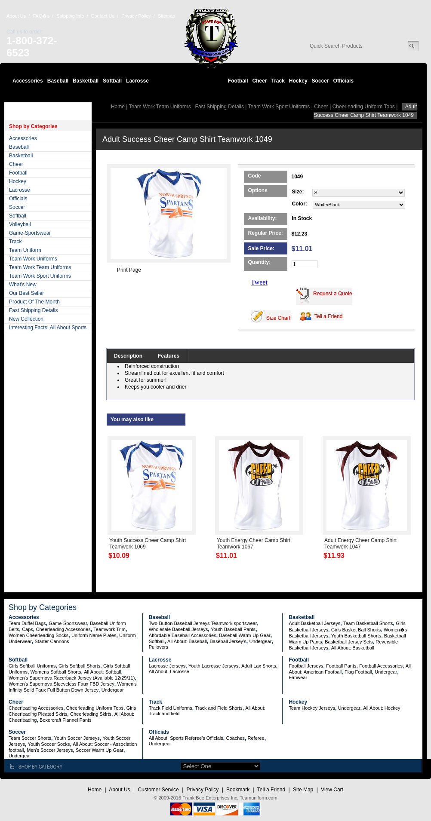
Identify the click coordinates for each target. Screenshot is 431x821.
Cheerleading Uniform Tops (363, 107)
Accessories (27, 81)
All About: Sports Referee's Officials (186, 738)
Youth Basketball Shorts (356, 635)
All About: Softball (102, 671)
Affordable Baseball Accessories (182, 635)
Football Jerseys (306, 665)
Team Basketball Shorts (368, 623)
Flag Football (358, 671)
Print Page (129, 270)
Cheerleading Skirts (90, 714)
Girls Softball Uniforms (32, 665)
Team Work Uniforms (33, 259)
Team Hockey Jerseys (312, 708)
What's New (23, 285)
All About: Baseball (187, 641)
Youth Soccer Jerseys (77, 738)
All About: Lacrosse (169, 671)
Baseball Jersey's (227, 641)
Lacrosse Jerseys (167, 665)
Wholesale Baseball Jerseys (178, 629)
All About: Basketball (352, 647)
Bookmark (237, 790)
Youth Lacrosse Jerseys (213, 665)
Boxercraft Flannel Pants (65, 720)
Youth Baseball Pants (233, 629)
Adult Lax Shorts (258, 665)
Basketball (86, 81)
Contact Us (102, 15)
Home (118, 107)
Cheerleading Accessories (63, 629)
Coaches (235, 738)
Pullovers (158, 646)
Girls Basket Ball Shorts (356, 629)
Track (278, 81)
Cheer (259, 81)
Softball (112, 81)
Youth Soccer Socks (49, 744)
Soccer (320, 81)
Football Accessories (381, 665)
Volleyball (20, 224)
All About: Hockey (381, 708)
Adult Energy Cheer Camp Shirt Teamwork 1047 (360, 543)
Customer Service (158, 790)
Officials (343, 81)
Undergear (260, 641)
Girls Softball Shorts (79, 665)
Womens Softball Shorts (56, 671)
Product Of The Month (34, 302)
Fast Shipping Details (33, 310)
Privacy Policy (136, 15)
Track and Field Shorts (218, 708)
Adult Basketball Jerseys (314, 623)
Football (238, 81)
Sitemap (166, 15)
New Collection (26, 319)
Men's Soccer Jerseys (50, 750)
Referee (256, 738)
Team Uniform (25, 250)
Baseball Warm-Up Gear (244, 635)
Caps (27, 629)
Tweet (259, 282)
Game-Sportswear (30, 233)
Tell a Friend (271, 790)
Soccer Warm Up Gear (99, 750)
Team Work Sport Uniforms (40, 276)
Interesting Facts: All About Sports (47, 328)
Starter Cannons (51, 641)
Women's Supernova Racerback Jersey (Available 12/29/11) (72, 677)
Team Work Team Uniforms (40, 267)
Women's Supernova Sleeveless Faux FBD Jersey (61, 683)
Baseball (57, 81)
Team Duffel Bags (27, 623)
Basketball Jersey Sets (349, 641)
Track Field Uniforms (170, 708)
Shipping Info (70, 15)
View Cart (332, 790)
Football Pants (341, 665)
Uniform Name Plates (94, 635)
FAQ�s (41, 15)
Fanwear (298, 677)
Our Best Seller (26, 293)
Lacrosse (137, 81)
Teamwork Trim (109, 629)
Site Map (303, 790)
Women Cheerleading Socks (38, 635)
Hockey (298, 81)
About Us (16, 15)
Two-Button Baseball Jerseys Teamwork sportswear (203, 623)
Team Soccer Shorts (30, 738)
